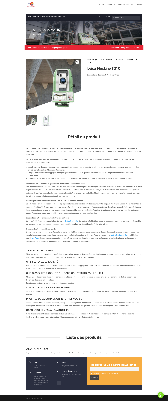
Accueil (101, 4)
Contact (139, 4)
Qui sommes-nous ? (125, 4)
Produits (110, 4)
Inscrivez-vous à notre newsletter (113, 365)
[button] (77, 62)
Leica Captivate (71, 221)
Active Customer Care (119, 235)
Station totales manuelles (109, 60)
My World (35, 238)
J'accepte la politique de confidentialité (104, 373)
